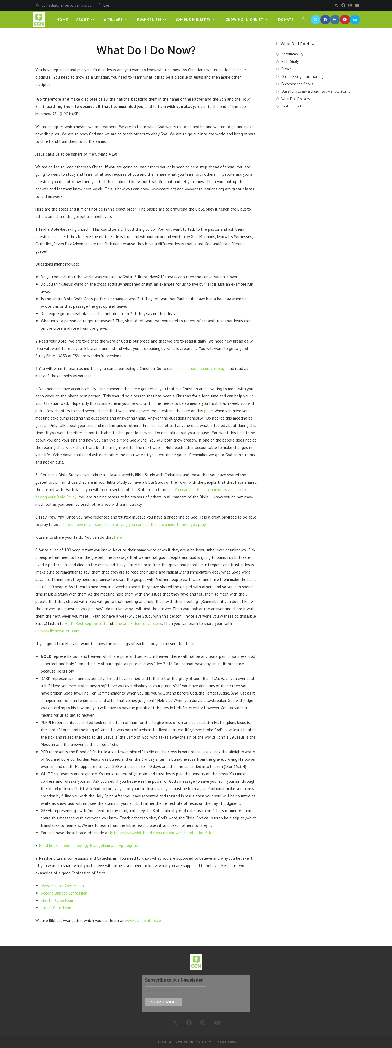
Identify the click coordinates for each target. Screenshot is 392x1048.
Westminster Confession (63, 885)
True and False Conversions (137, 623)
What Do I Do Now (295, 99)
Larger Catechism (56, 907)
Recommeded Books (297, 84)
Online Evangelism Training (302, 76)
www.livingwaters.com (59, 630)
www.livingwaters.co (143, 920)
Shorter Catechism (57, 900)
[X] (336, 5)
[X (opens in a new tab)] (315, 19)
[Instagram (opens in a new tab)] (335, 19)
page (208, 410)
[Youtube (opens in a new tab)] (345, 19)
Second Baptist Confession (64, 893)
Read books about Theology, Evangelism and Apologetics (89, 845)
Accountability (292, 54)
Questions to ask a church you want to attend (315, 91)
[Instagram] (350, 5)
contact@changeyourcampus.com (68, 5)
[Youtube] (356, 5)
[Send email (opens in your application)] (355, 20)
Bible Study (290, 61)
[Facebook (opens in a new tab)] (325, 19)
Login (107, 5)
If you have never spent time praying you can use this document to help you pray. (134, 524)
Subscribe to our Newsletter (174, 980)
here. (118, 537)
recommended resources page (200, 368)
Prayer (286, 69)
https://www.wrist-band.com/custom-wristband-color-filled (162, 832)
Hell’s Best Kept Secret (85, 623)
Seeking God (291, 106)
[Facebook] (343, 5)
